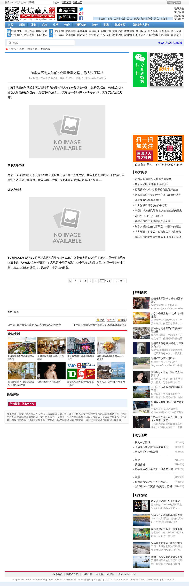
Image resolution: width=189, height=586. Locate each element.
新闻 (22, 24)
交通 (149, 18)
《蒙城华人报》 (140, 24)
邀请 (102, 319)
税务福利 (141, 35)
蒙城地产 (179, 19)
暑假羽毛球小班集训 (146, 451)
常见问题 (179, 12)
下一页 (118, 281)
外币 (13, 35)
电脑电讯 (94, 31)
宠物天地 (106, 31)
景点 (156, 18)
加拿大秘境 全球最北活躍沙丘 (152, 184)
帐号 (7, 2)
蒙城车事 (70, 31)
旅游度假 (176, 35)
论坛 (44, 24)
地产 (95, 24)
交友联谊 (117, 31)
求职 (19, 31)
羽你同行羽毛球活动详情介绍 (151, 447)
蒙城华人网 (6, 49)
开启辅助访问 (183, 2)
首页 (10, 24)
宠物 (32, 35)
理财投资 (106, 35)
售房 (109, 18)
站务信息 (87, 574)
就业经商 (117, 35)
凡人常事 (153, 31)
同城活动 (164, 35)
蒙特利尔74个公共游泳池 (149, 215)
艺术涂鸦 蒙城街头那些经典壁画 (153, 178)
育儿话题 (70, 35)
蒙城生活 (14, 334)
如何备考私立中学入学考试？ (151, 481)
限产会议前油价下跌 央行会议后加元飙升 (39, 324)
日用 (25, 31)
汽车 (32, 31)
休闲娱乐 (141, 31)
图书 (19, 35)
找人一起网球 (142, 442)
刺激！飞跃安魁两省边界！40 (167, 557)
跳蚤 (33, 24)
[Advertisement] (133, 12)
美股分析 (140, 464)
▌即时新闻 (140, 292)
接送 (163, 18)
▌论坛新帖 (140, 435)
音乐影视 (164, 31)
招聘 (13, 31)
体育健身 (129, 31)
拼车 (38, 35)
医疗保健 (176, 31)
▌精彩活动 (140, 495)
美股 (137, 459)
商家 (106, 24)
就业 (123, 18)
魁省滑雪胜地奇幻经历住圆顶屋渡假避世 (158, 194)
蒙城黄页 (120, 24)
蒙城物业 (129, 35)
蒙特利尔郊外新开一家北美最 (166, 529)
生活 (55, 24)
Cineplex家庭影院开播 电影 (165, 501)
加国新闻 (32, 49)
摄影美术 (153, 35)
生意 (116, 18)
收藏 (123, 319)
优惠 (136, 18)
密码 (31, 2)
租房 (102, 18)
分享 (112, 319)
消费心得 (59, 31)
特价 (67, 24)
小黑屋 (110, 574)
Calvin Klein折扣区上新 (48, 381)
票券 (25, 35)
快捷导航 (173, 2)
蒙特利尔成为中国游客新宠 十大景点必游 (158, 236)
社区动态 (80, 24)
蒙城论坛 (179, 15)
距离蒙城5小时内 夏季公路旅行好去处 (156, 189)
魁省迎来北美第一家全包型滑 (166, 543)
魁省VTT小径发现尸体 (163, 358)
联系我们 (179, 8)
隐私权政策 (72, 574)
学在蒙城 (59, 35)
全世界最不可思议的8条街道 (151, 205)
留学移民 (94, 35)
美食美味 (82, 31)
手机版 (99, 574)
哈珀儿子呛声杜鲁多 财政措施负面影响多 (105, 324)
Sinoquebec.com (127, 574)
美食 (143, 18)
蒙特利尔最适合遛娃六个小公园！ (154, 221)
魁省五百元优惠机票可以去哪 (166, 515)
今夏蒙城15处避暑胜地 (148, 200)
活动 (129, 18)
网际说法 (82, 35)
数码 (38, 31)
